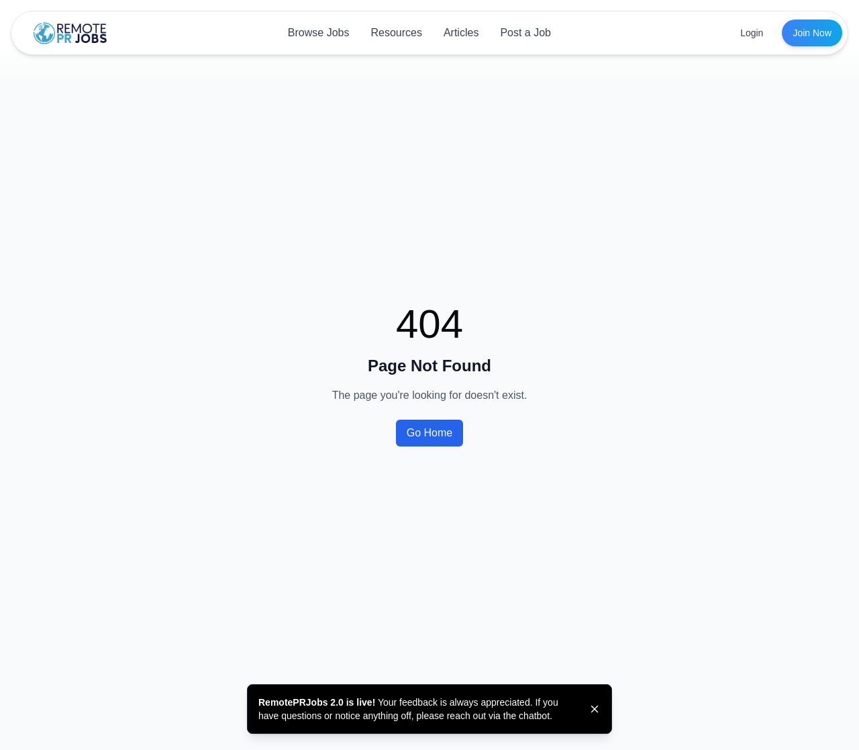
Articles (461, 32)
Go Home (429, 432)
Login (751, 33)
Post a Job (525, 32)
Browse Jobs (319, 32)
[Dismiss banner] (595, 709)
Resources (395, 32)
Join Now (812, 33)
